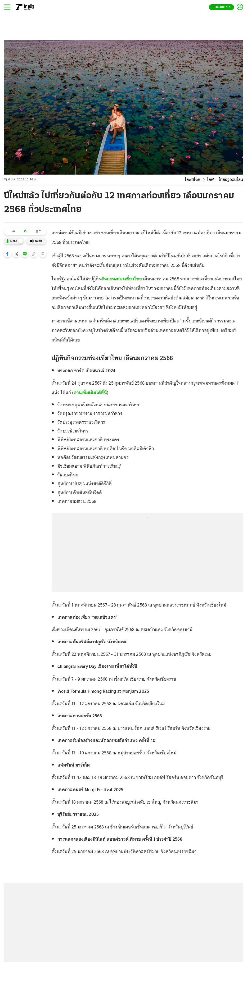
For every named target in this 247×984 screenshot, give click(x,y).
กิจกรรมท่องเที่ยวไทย (122, 279)
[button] (7, 253)
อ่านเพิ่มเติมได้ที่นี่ (90, 393)
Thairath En (221, 7)
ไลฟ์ (210, 180)
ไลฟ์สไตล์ (192, 180)
